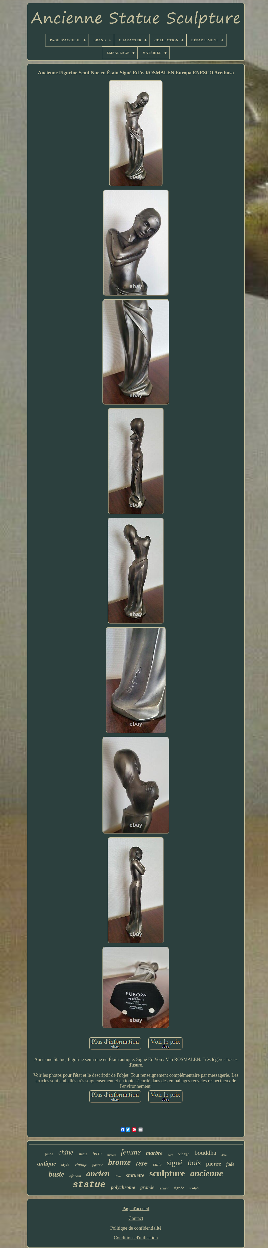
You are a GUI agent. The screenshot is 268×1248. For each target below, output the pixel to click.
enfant (164, 1188)
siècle (82, 1154)
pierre (213, 1163)
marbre (154, 1153)
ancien (98, 1173)
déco (223, 1154)
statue (89, 1185)
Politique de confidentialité (136, 1228)
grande (147, 1187)
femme (131, 1152)
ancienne (206, 1173)
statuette (135, 1175)
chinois (111, 1154)
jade (230, 1164)
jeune (49, 1154)
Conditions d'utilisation (136, 1237)
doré (170, 1154)
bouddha (206, 1152)
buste (56, 1174)
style (65, 1164)
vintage (81, 1164)
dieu (118, 1176)
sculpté (194, 1188)
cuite (157, 1164)
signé (174, 1163)
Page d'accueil (136, 1208)
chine (65, 1152)
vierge (183, 1154)
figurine (97, 1165)
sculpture (167, 1173)
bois (194, 1162)
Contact (135, 1218)
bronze (119, 1162)
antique (46, 1163)
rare (142, 1163)
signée (179, 1188)
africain (75, 1176)
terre (97, 1153)
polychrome (123, 1187)
